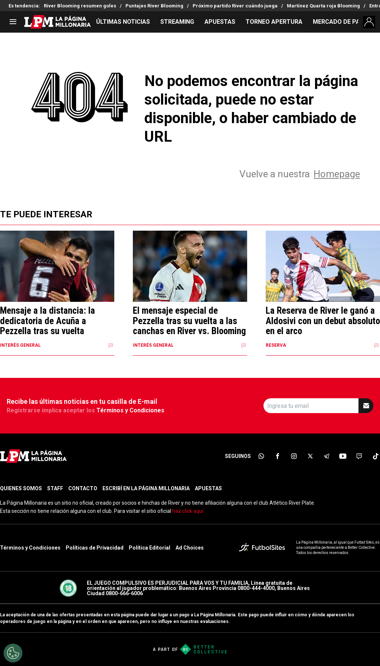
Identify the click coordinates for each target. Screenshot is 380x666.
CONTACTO (82, 488)
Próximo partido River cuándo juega (235, 6)
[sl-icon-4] (310, 456)
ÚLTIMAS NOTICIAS (123, 21)
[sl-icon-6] (342, 456)
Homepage (337, 173)
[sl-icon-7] (359, 456)
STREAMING (177, 21)
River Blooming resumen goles (80, 6)
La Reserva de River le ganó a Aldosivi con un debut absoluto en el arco (323, 321)
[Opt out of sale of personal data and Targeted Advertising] (13, 653)
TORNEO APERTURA (274, 21)
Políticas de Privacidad (95, 548)
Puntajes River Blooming (154, 6)
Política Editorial (149, 548)
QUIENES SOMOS (21, 488)
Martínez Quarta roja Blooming (323, 6)
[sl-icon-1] (261, 456)
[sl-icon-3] (293, 456)
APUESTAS (219, 21)
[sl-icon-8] (375, 456)
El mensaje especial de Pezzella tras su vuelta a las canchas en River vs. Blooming (189, 321)
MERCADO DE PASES (342, 21)
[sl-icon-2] (277, 456)
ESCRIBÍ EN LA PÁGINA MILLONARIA (146, 488)
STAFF (55, 488)
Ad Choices (190, 548)
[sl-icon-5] (326, 456)
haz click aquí (187, 511)
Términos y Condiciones (130, 410)
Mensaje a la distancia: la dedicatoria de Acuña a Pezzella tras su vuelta (47, 321)
